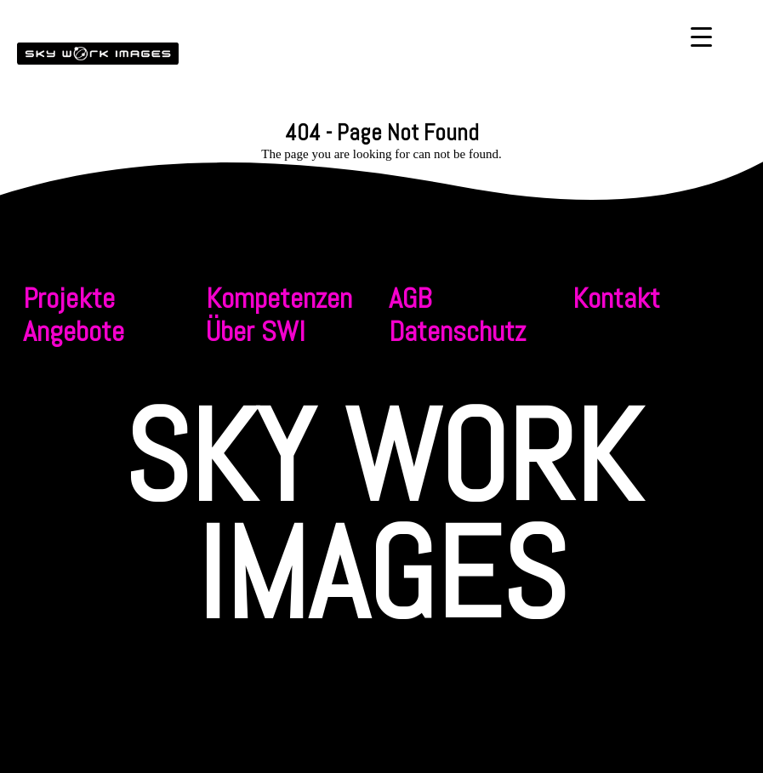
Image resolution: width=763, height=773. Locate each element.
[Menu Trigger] (701, 36)
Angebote (73, 331)
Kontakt (616, 298)
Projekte (69, 298)
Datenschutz (457, 331)
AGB (410, 298)
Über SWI (255, 331)
